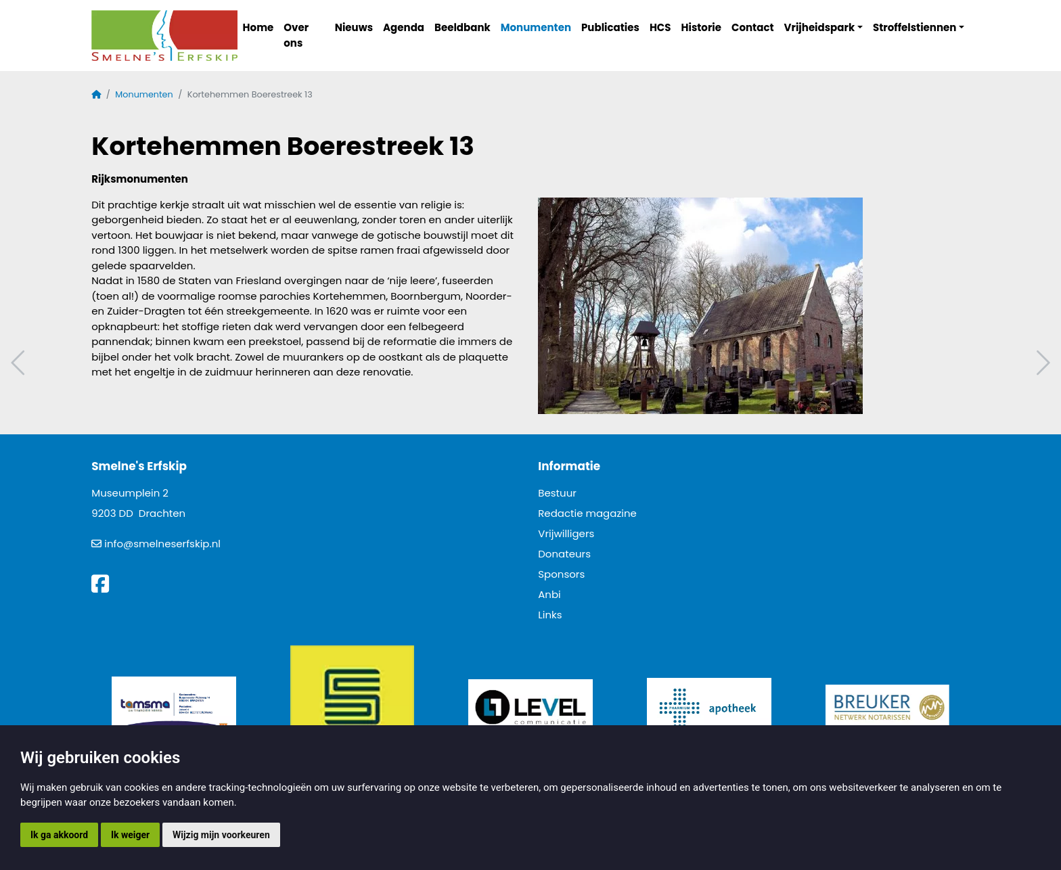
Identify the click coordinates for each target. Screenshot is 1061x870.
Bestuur (557, 493)
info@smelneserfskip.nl (162, 543)
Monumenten (536, 27)
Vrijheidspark (819, 27)
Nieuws (354, 27)
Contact (752, 27)
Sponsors (561, 574)
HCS (660, 27)
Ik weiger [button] (130, 834)
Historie (701, 27)
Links (550, 615)
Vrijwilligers (566, 533)
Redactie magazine (587, 513)
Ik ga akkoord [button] (59, 834)
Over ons (296, 35)
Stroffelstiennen (914, 27)
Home (258, 27)
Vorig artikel (19, 363)
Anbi (549, 594)
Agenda (403, 27)
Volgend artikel (1041, 363)
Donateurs (564, 554)
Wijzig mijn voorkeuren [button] (221, 834)
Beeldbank (462, 27)
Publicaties (610, 27)
